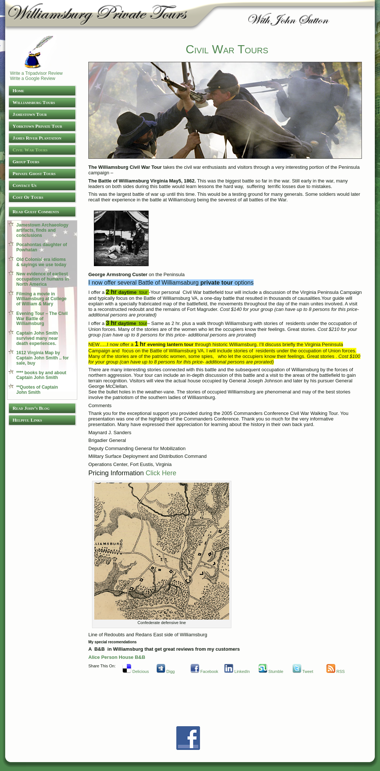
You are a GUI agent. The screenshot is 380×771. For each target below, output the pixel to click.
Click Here (161, 473)
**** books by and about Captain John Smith (41, 375)
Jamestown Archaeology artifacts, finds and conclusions (42, 230)
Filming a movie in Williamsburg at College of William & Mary (41, 299)
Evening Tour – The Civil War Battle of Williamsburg (42, 318)
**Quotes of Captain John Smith (37, 390)
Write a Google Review (32, 78)
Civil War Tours (227, 49)
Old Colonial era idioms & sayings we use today (41, 262)
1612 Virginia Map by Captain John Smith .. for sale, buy (42, 358)
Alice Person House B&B (116, 657)
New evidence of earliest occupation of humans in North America (42, 279)
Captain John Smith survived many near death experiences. (37, 338)
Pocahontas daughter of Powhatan (41, 247)
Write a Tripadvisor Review (36, 73)
